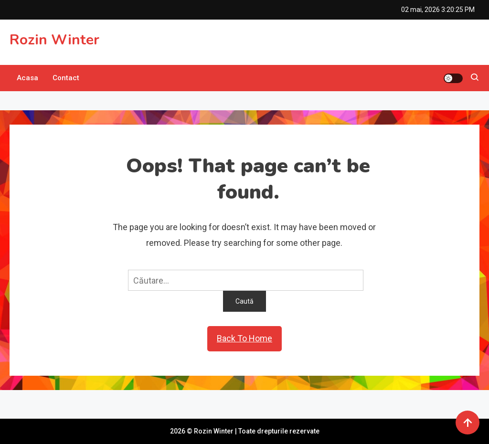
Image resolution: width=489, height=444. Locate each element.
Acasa (27, 78)
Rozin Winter (54, 40)
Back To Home (244, 338)
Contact (66, 78)
